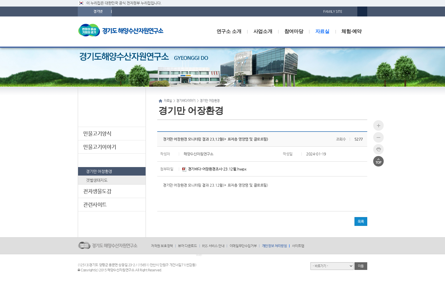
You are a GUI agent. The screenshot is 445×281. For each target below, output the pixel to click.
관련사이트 (95, 204)
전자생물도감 (97, 191)
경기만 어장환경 (99, 171)
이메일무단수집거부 (243, 246)
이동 (361, 266)
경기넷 (97, 11)
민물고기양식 (97, 133)
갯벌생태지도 (97, 180)
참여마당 (293, 31)
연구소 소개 (229, 31)
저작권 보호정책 (162, 246)
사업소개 (262, 31)
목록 (361, 221)
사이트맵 (298, 246)
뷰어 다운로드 (187, 246)
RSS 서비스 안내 (213, 246)
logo (124, 31)
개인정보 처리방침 (274, 246)
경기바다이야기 (99, 160)
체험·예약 (351, 31)
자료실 (322, 31)
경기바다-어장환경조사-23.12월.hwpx (214, 169)
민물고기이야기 (99, 147)
